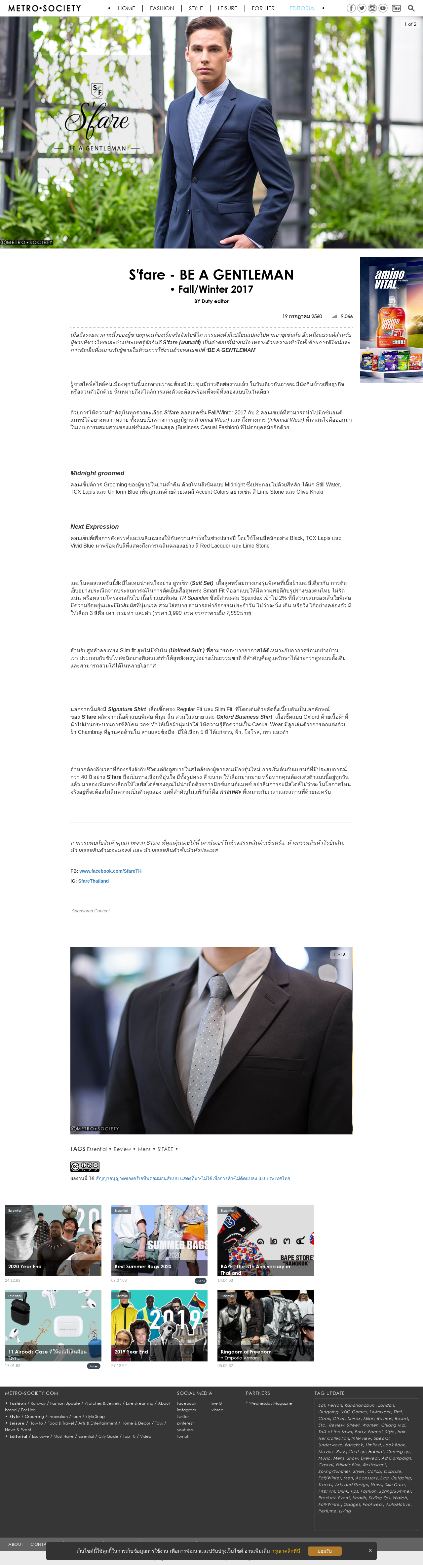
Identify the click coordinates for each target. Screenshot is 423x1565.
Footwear (373, 1504)
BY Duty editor (211, 301)
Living (345, 1510)
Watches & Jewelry (103, 1403)
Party (360, 1431)
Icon (76, 1416)
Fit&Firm (326, 1491)
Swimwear (380, 1411)
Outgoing (328, 1411)
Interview (361, 1438)
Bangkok (354, 1444)
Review (122, 1149)
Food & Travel (61, 1423)
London (386, 1405)
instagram (186, 1409)
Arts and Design (351, 1484)
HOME (126, 8)
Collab (374, 1471)
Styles (359, 1471)
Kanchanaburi (360, 1405)
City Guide (108, 1436)
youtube (185, 1429)
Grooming (34, 1416)
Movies (325, 1451)
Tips (354, 1491)
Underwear (330, 1444)
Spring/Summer (334, 1471)
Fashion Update (65, 1403)
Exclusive (40, 1436)
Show (352, 1458)
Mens (144, 1149)
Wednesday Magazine (270, 1403)
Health (359, 1497)
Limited (373, 1444)
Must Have (64, 1436)
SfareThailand (93, 881)
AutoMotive (398, 1504)
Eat (321, 1405)
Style (196, 8)
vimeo (217, 1409)
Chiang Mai (393, 1425)
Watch (400, 1497)
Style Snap (95, 1416)
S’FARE (165, 1149)
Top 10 (129, 1436)
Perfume (327, 1510)
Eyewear (370, 1458)
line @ (217, 1403)
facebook (186, 1403)
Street (353, 1425)
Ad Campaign (396, 1458)
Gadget (351, 1504)
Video (145, 1436)
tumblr (183, 1436)
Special (381, 1438)
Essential (97, 1149)
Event (344, 1497)
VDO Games (353, 1411)
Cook (324, 1418)
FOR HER (263, 8)
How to (36, 1423)
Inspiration (58, 1416)
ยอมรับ (325, 1551)
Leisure (228, 8)
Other (338, 1418)
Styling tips (379, 1497)
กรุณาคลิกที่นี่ (285, 1551)
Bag (384, 1477)
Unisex (94, 1366)
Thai (397, 1411)
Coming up (397, 1451)
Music (324, 1458)
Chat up (356, 1451)
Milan (368, 1418)
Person (334, 1405)
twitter (183, 1416)
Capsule (392, 1471)
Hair (401, 1431)
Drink (342, 1491)
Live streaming (139, 1403)
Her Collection (333, 1438)
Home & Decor (136, 1423)
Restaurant (374, 1464)
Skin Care (394, 1484)
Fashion (162, 8)
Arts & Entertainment (97, 1423)
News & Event (18, 1429)
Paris (341, 1451)
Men (348, 1477)
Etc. (322, 1425)
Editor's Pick (348, 1464)
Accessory (366, 1477)
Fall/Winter (329, 1477)
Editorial (304, 8)
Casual (325, 1464)
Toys (159, 1423)
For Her (28, 1409)
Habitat (376, 1451)
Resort (401, 1418)
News (376, 1484)
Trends (325, 1484)
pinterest (185, 1423)
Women (370, 1425)
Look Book (394, 1444)
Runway (38, 1403)
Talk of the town (335, 1431)
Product (326, 1497)
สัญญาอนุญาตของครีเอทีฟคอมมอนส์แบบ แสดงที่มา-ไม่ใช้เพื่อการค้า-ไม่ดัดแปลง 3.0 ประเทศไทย (193, 1178)
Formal (375, 1431)
